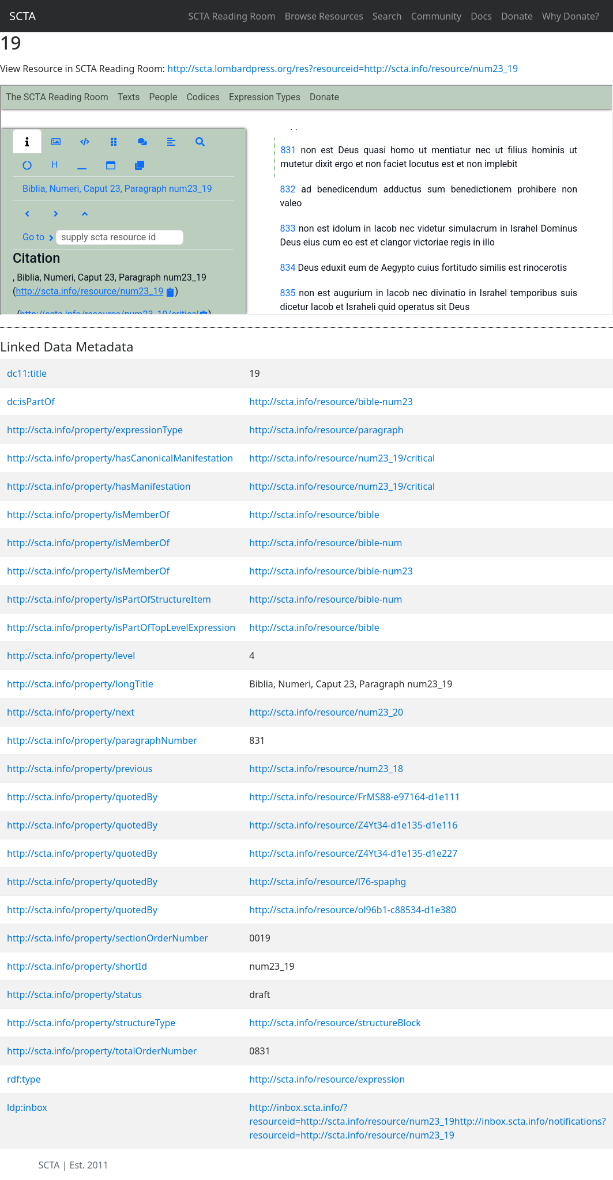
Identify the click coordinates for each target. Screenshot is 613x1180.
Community (436, 16)
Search (387, 16)
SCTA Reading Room (232, 16)
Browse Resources (324, 16)
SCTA (22, 16)
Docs (481, 16)
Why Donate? (570, 16)
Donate (517, 16)
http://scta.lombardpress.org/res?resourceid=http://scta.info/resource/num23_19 (342, 68)
